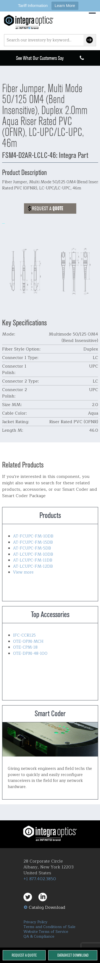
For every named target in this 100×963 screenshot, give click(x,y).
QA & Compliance (38, 936)
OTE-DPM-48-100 (30, 653)
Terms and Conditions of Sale (49, 927)
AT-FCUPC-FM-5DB (32, 548)
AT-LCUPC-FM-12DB (33, 566)
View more (23, 572)
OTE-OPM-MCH (28, 641)
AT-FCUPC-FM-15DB (33, 542)
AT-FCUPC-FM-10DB (33, 536)
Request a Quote (24, 955)
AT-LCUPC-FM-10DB (33, 554)
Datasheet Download (73, 955)
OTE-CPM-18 (25, 647)
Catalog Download (47, 907)
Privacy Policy (35, 922)
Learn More (65, 5)
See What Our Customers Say (40, 58)
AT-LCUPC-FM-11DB (32, 560)
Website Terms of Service (45, 932)
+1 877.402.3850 (39, 878)
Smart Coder (50, 739)
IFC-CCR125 (24, 635)
